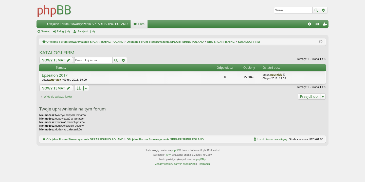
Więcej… (41, 25)
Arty (168, 154)
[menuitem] (309, 24)
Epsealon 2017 (55, 75)
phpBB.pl (201, 159)
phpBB (175, 150)
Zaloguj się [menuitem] (318, 25)
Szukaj (45, 31)
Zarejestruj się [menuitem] (325, 25)
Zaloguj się (63, 31)
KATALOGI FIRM (57, 52)
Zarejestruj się (86, 31)
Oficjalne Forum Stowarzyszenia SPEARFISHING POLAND (87, 24)
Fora (141, 24)
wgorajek (55, 79)
